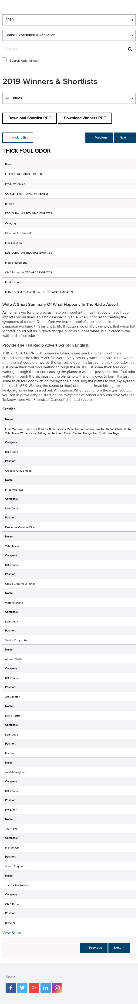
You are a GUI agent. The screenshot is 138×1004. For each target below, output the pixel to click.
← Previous (99, 137)
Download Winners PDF (85, 118)
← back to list (18, 137)
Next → (125, 137)
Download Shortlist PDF (29, 118)
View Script (11, 933)
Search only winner (24, 61)
